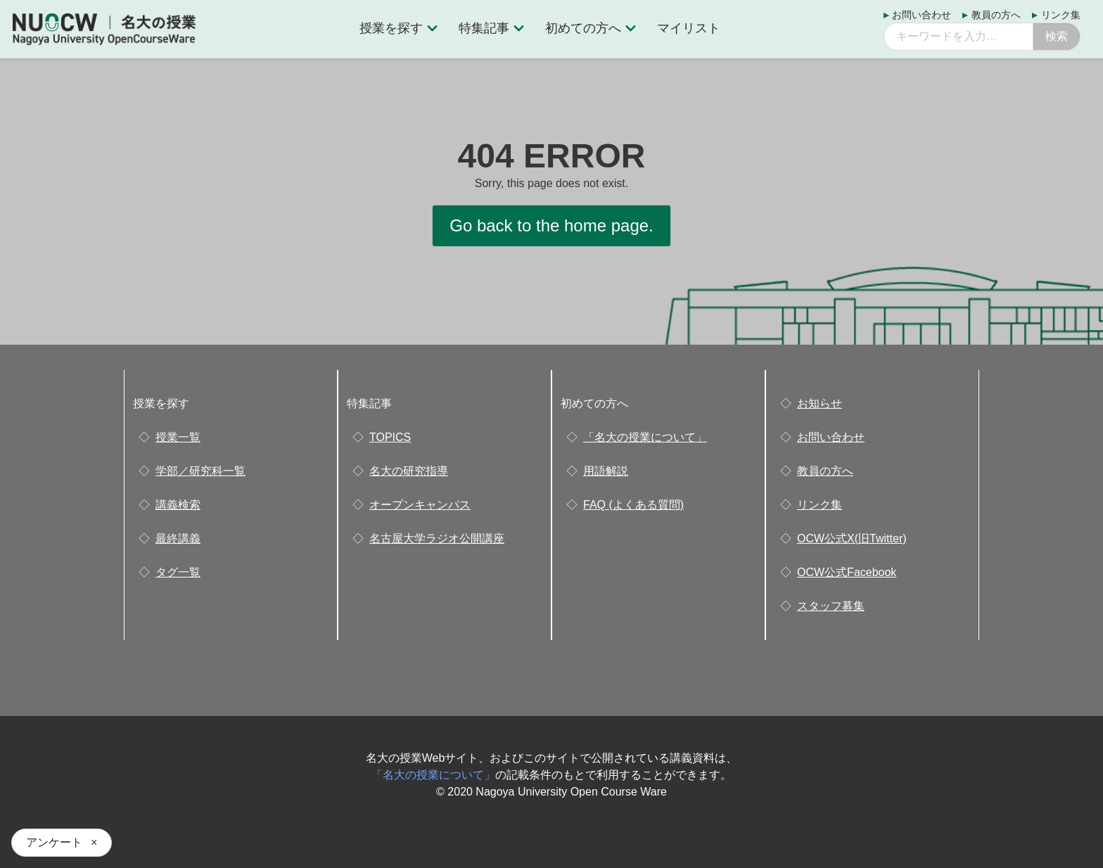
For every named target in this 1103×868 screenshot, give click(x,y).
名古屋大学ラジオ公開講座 (436, 538)
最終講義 (177, 538)
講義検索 (177, 505)
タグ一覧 (177, 572)
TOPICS (390, 437)
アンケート (54, 842)
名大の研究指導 (408, 471)
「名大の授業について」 (645, 437)
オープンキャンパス (420, 505)
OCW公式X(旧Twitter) (852, 538)
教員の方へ (996, 15)
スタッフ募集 (831, 606)
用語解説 (605, 471)
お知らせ (819, 403)
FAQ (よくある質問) (633, 505)
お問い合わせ (921, 15)
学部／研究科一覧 (200, 471)
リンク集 (1060, 15)
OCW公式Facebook (846, 572)
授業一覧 (177, 437)
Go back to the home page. (551, 225)
